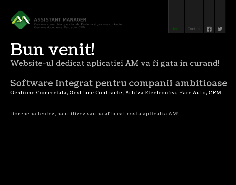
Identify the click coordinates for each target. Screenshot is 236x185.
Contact (194, 28)
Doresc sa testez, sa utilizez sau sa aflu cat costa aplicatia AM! (94, 114)
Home (176, 28)
